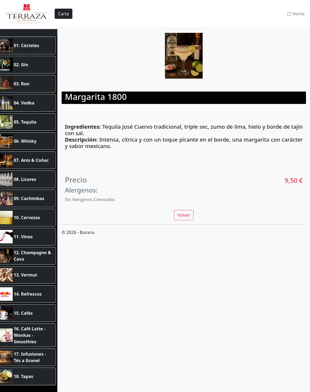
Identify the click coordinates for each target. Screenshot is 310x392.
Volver (187, 213)
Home (296, 14)
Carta (63, 14)
